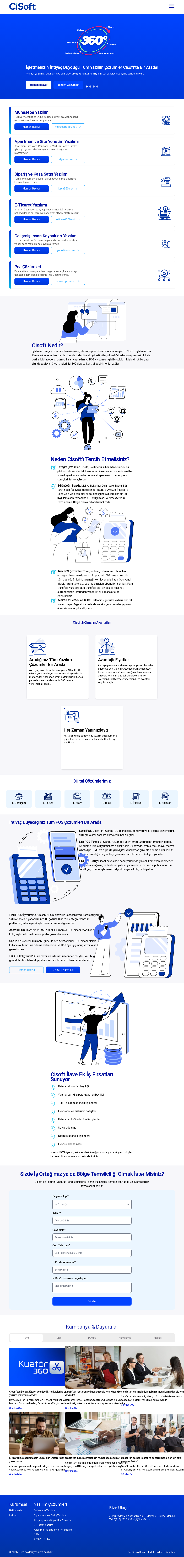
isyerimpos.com (68, 281)
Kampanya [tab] (125, 1337)
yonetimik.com (68, 250)
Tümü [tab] (26, 1337)
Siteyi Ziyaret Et (63, 970)
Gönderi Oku (16, 1408)
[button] (87, 86)
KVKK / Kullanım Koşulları (161, 1552)
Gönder (92, 1301)
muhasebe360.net (68, 126)
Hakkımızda (15, 1510)
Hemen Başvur (31, 126)
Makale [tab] (158, 1337)
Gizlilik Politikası (136, 1552)
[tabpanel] (92, 1411)
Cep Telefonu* (61, 1245)
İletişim (13, 1515)
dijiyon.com (68, 159)
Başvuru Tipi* (60, 1196)
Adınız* (56, 1213)
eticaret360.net (68, 219)
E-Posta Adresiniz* (64, 1262)
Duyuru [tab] (92, 1337)
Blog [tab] (59, 1337)
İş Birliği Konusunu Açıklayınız (70, 1278)
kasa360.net (68, 188)
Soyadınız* (59, 1230)
